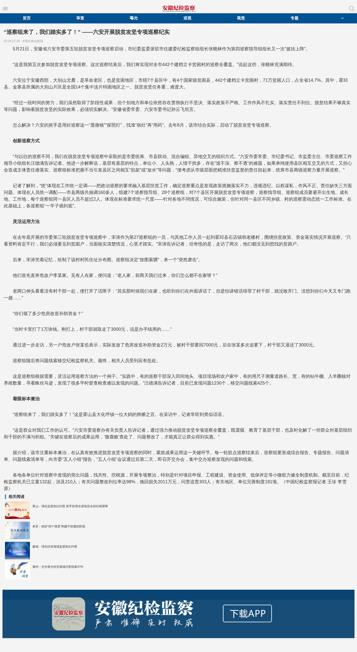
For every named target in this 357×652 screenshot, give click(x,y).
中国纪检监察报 (33, 41)
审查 (80, 18)
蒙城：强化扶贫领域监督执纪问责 (54, 546)
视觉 (241, 18)
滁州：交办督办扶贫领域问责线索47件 (57, 567)
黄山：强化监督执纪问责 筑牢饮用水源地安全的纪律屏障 (70, 506)
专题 (294, 18)
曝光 (134, 18)
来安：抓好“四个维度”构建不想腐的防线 (58, 526)
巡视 (187, 18)
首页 (27, 18)
